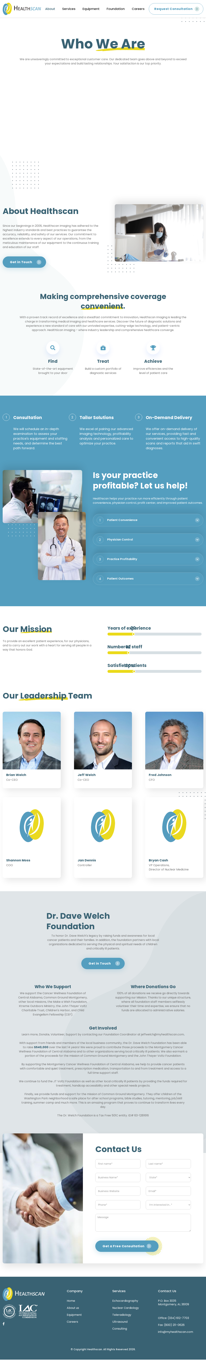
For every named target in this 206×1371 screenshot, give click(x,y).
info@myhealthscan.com (175, 1332)
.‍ (184, 1034)
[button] (148, 520)
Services (68, 9)
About (50, 9)
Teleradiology (121, 1315)
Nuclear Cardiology (125, 1308)
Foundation (116, 9)
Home (71, 1301)
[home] (22, 9)
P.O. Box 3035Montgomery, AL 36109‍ (173, 1302)
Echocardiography (125, 1301)
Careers (138, 9)
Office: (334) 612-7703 (173, 1318)
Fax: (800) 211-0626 (171, 1325)
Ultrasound (120, 1322)
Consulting (119, 1329)
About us (73, 1308)
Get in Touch (21, 262)
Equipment (91, 9)
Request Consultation (173, 9)
